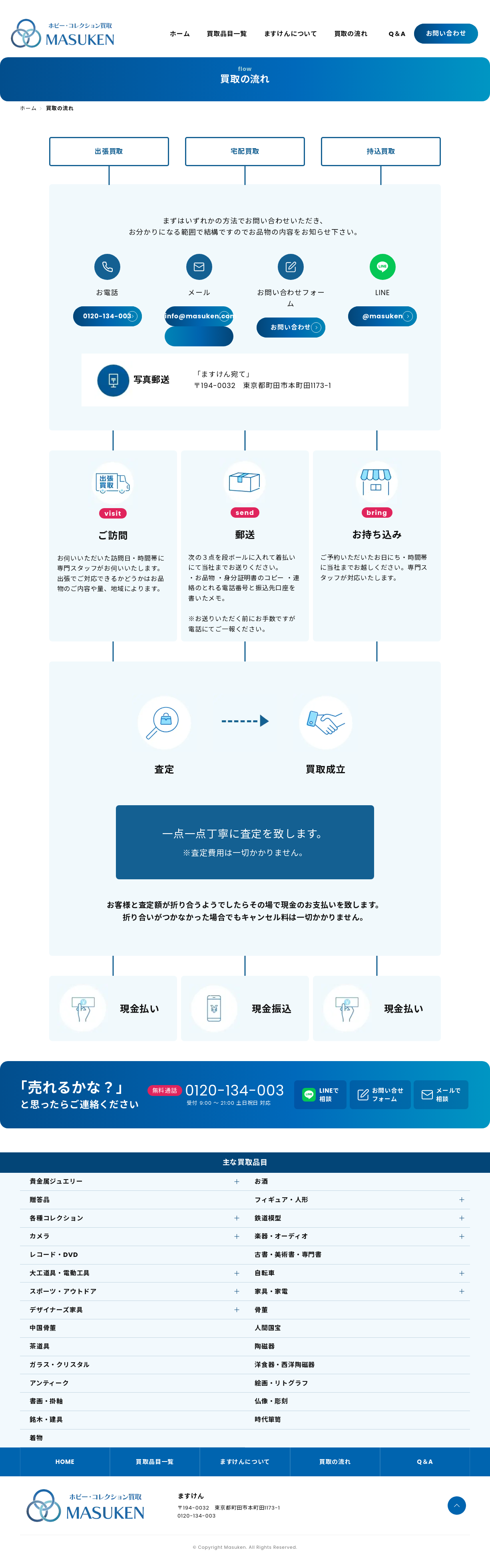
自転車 (265, 1273)
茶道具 (40, 1346)
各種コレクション (56, 1218)
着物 (36, 1438)
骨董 (261, 1310)
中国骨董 (43, 1328)
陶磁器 (265, 1346)
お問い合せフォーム (388, 1094)
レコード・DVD (54, 1254)
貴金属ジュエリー (56, 1181)
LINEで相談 (329, 1094)
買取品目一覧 (227, 33)
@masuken (382, 316)
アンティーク (49, 1383)
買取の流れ (351, 33)
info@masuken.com (199, 316)
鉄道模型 (268, 1218)
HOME (65, 1461)
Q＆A (397, 33)
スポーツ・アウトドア (63, 1291)
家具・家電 (271, 1291)
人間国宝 (268, 1328)
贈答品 (40, 1199)
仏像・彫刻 (271, 1401)
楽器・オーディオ (281, 1236)
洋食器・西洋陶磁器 (285, 1364)
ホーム (180, 33)
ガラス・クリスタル (60, 1364)
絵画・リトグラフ (281, 1383)
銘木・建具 (46, 1419)
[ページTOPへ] (457, 1505)
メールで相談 (448, 1094)
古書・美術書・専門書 (288, 1254)
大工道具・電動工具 (60, 1273)
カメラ (40, 1236)
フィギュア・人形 (281, 1199)
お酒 (261, 1181)
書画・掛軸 (46, 1401)
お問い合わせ (446, 33)
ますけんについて (290, 33)
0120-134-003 (107, 316)
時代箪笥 (268, 1419)
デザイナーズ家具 (56, 1310)
